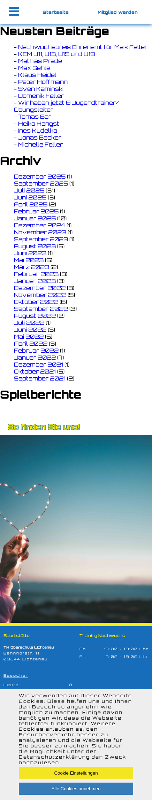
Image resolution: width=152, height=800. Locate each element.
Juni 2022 (30, 329)
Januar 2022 (35, 357)
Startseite (56, 12)
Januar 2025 (35, 218)
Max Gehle (34, 67)
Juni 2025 (30, 197)
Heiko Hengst (38, 123)
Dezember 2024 (39, 225)
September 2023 (41, 239)
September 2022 (41, 308)
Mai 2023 (29, 260)
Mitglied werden (118, 12)
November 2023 (40, 232)
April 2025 (30, 204)
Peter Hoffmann (43, 81)
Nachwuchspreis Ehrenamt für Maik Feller (82, 47)
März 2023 (31, 267)
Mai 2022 (29, 336)
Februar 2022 (36, 350)
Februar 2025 (36, 211)
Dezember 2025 (40, 176)
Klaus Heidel (37, 74)
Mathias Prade (40, 60)
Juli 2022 (29, 322)
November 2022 (40, 294)
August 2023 (35, 246)
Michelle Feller (40, 144)
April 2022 (30, 343)
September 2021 (40, 378)
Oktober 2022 (36, 301)
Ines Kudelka (37, 130)
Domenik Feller (41, 95)
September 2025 (41, 183)
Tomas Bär (34, 116)
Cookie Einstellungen (76, 773)
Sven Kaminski (40, 88)
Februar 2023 (36, 273)
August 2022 (35, 315)
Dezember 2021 (38, 364)
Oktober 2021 (35, 371)
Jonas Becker (39, 137)
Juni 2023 (30, 253)
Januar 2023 (35, 280)
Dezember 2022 (40, 287)
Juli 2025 (29, 190)
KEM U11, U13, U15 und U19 (56, 53)
